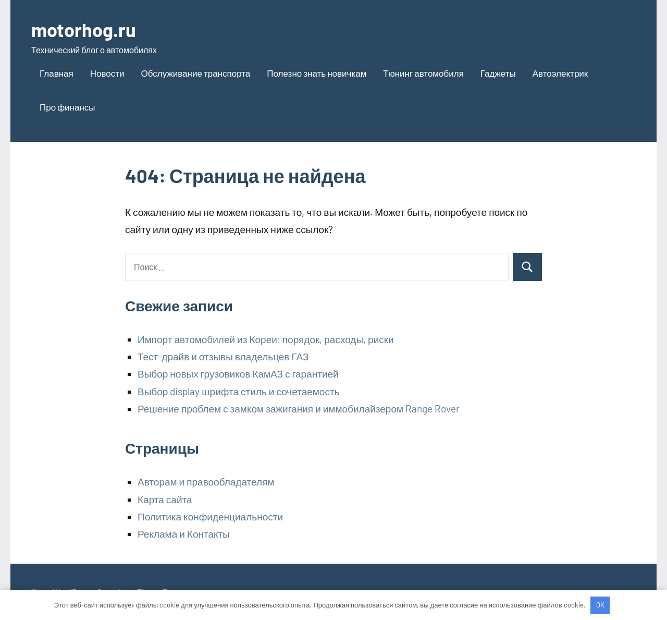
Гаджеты (498, 73)
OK (600, 605)
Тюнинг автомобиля (423, 73)
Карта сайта (165, 499)
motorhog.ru (83, 29)
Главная (56, 73)
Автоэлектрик (560, 73)
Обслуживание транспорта (196, 73)
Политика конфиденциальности (210, 516)
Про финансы (67, 107)
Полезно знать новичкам (316, 73)
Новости (107, 73)
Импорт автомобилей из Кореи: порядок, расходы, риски (266, 339)
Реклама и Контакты (184, 534)
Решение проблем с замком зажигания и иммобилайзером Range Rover (299, 409)
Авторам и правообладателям (206, 482)
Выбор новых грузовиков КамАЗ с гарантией (238, 374)
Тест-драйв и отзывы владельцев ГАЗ (223, 356)
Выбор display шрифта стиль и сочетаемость (239, 391)
